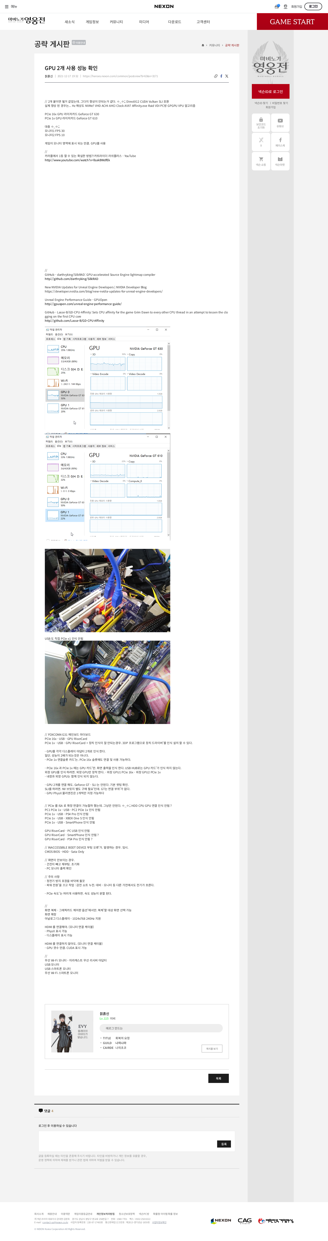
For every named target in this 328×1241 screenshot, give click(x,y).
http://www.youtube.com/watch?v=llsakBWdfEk (77, 160)
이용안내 (80, 42)
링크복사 (216, 76)
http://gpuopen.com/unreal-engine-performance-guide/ (83, 304)
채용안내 (51, 1213)
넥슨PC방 (144, 1213)
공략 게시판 (232, 45)
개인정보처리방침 (105, 1213)
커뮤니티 (214, 45)
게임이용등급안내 (83, 1213)
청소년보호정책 (127, 1213)
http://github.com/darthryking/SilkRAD (71, 279)
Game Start (292, 21)
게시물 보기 (212, 1048)
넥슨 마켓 (280, 161)
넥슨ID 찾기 (261, 103)
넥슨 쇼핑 (261, 161)
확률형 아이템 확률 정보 (165, 1213)
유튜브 (280, 123)
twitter (227, 76)
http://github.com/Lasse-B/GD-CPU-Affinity (74, 320)
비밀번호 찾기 (280, 103)
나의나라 (120, 1043)
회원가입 (296, 7)
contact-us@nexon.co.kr (55, 1222)
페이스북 (280, 142)
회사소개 (38, 1213)
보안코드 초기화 (261, 123)
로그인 (313, 6)
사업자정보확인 (159, 1222)
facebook (221, 76)
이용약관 (65, 1213)
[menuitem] (69, 21)
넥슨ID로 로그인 (270, 91)
